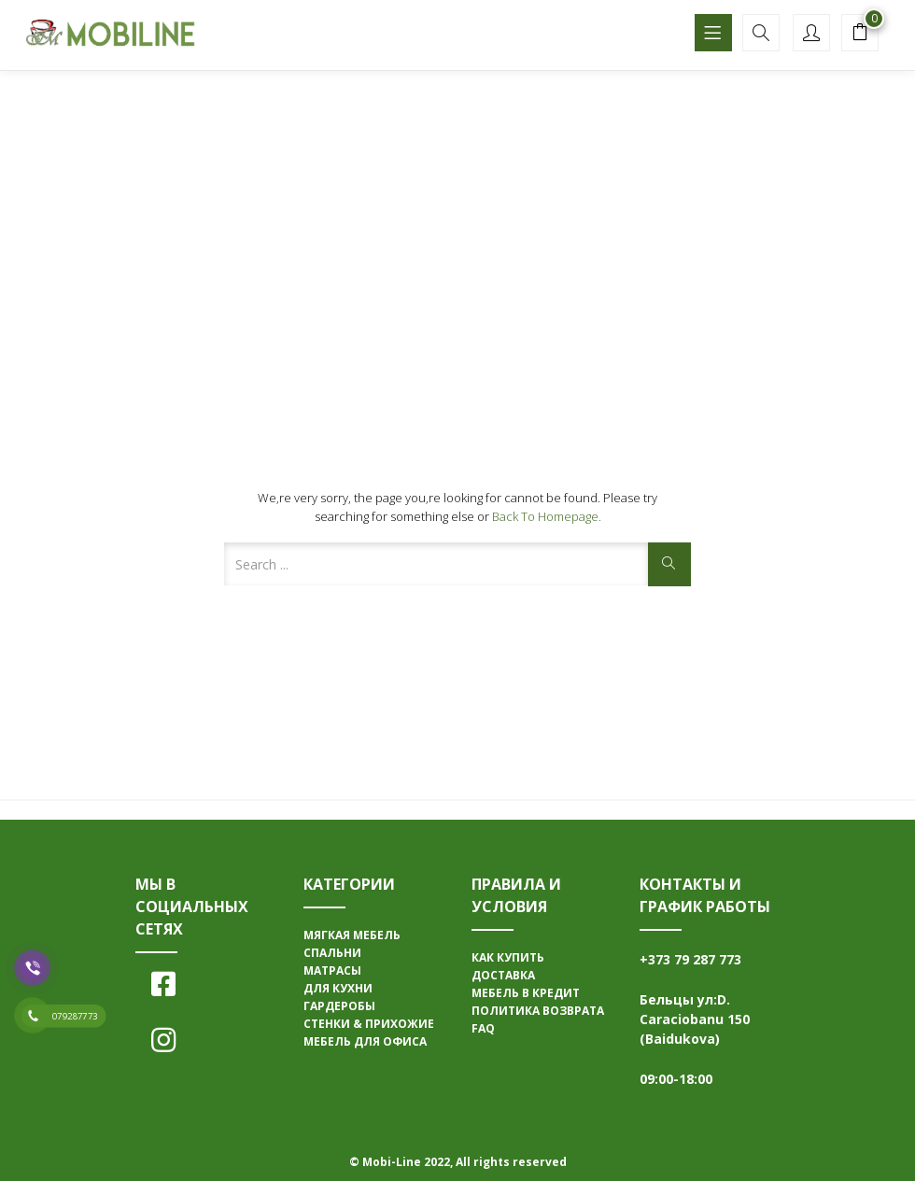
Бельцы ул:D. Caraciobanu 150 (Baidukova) (695, 1019)
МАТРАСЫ (332, 970)
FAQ (483, 1028)
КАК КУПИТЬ (508, 957)
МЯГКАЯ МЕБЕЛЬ (352, 935)
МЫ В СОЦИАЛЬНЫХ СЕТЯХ (191, 906)
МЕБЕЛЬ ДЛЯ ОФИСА (365, 1041)
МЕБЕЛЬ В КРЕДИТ (526, 993)
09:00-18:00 (676, 1079)
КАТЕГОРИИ (349, 884)
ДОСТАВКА (503, 975)
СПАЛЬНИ (332, 953)
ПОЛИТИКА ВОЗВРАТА (538, 1011)
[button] (860, 34)
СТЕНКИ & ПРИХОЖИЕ (368, 1024)
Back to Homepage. (546, 516)
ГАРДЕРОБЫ (339, 1006)
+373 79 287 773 (690, 959)
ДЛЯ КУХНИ (338, 988)
